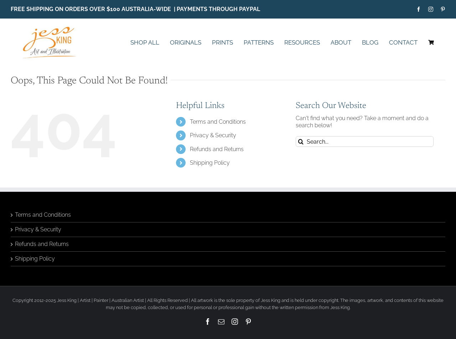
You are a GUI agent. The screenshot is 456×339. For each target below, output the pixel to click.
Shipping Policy (210, 162)
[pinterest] (442, 9)
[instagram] (430, 9)
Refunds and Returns (217, 149)
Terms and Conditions (218, 121)
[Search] (301, 141)
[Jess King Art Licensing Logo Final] (51, 27)
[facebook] (418, 9)
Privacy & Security (213, 135)
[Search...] (365, 141)
